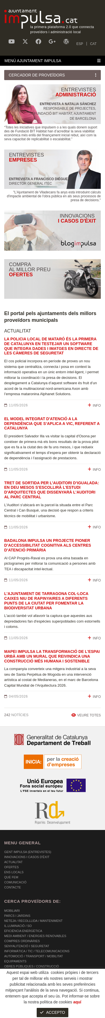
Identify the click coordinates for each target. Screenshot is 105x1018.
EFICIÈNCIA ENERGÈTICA (23, 931)
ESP (79, 44)
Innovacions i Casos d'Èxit (26, 857)
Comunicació (15, 882)
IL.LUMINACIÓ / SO (18, 925)
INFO (94, 405)
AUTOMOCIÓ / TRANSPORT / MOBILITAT (33, 956)
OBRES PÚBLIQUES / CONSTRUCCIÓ (31, 966)
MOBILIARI (12, 910)
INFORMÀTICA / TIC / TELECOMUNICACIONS (36, 951)
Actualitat (13, 862)
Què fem (11, 877)
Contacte (12, 887)
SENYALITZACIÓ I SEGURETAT (26, 946)
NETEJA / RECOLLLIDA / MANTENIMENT (33, 920)
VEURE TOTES (86, 715)
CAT (93, 44)
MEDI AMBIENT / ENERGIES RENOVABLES (35, 936)
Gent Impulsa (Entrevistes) (27, 852)
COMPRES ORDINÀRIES (22, 941)
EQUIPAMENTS (15, 961)
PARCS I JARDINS (17, 915)
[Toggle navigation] (52, 61)
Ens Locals (14, 872)
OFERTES (11, 867)
